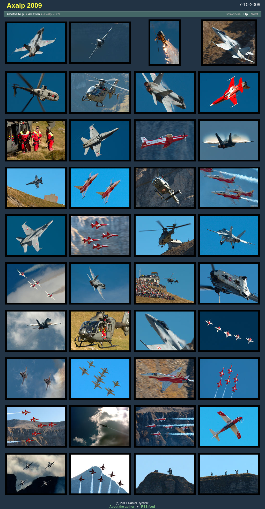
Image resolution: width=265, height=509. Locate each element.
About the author (122, 506)
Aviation (34, 14)
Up (246, 14)
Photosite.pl (16, 14)
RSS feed (148, 506)
